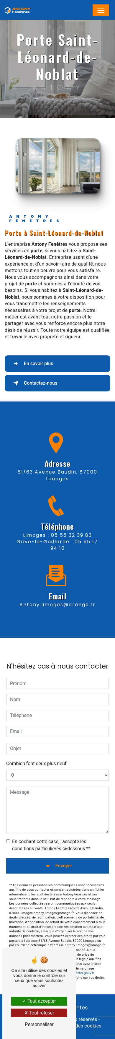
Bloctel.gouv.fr (83, 960)
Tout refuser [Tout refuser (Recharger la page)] (39, 1012)
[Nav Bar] (101, 10)
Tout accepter (39, 1001)
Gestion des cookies (79, 1026)
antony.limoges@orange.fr (57, 592)
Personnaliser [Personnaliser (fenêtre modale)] (39, 1024)
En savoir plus (32, 364)
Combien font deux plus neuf (36, 751)
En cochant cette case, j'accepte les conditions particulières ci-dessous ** (51, 832)
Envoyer (63, 853)
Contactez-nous (34, 383)
